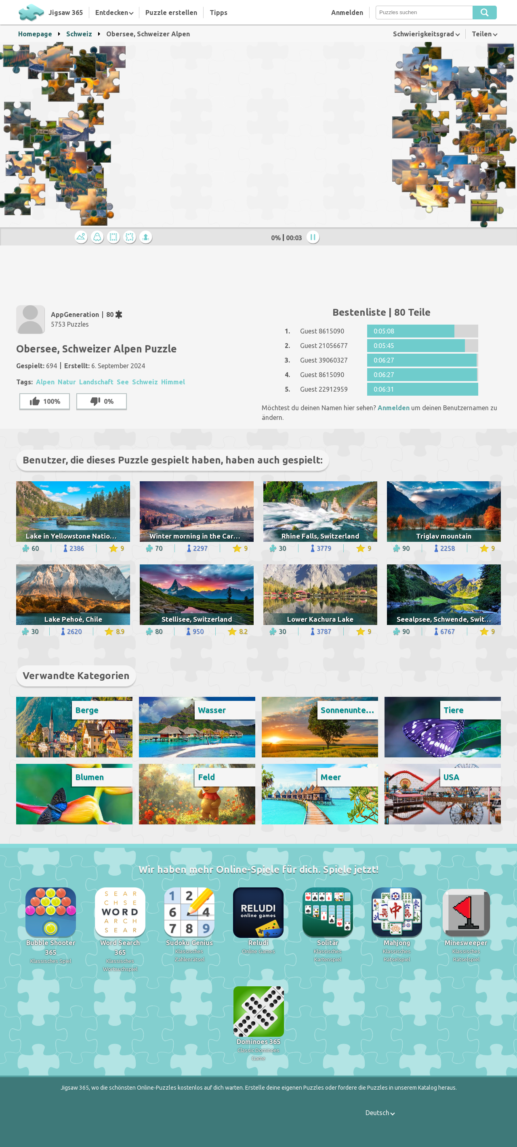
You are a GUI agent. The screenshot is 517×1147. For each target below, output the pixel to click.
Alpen (45, 382)
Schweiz (79, 34)
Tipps (218, 12)
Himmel (173, 382)
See (123, 382)
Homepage (35, 34)
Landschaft (96, 382)
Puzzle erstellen (171, 12)
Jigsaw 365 (65, 12)
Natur (67, 382)
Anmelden (347, 12)
